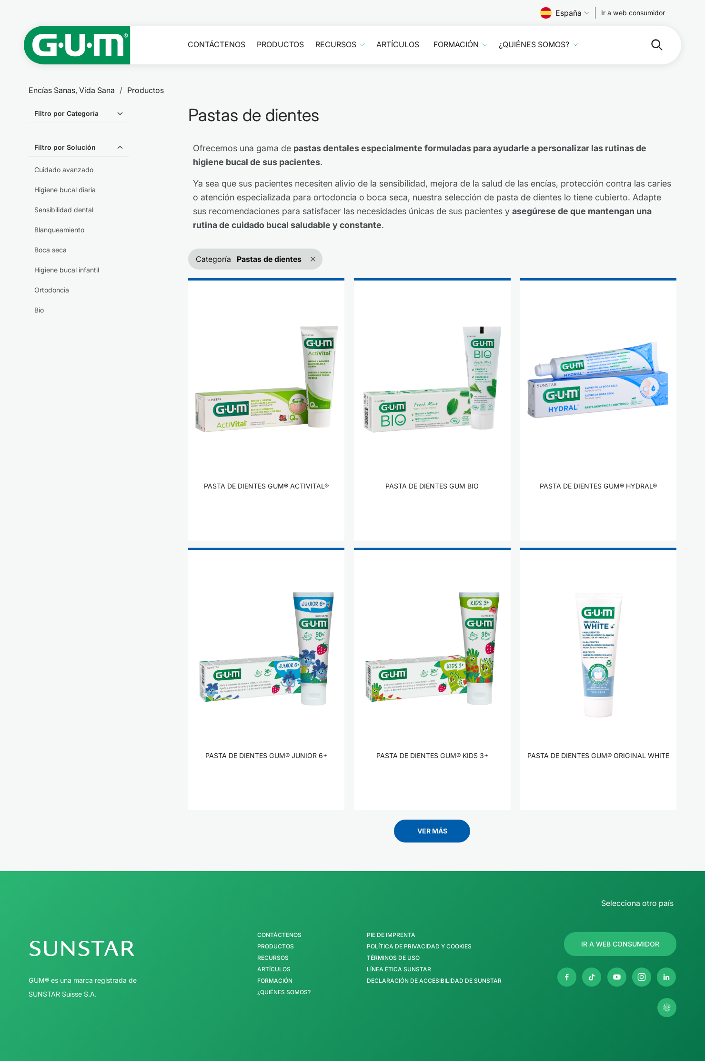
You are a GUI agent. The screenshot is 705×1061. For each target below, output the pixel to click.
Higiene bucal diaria (65, 190)
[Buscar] (649, 45)
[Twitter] (591, 977)
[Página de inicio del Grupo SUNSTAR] (110, 948)
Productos (280, 44)
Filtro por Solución (65, 147)
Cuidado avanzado (63, 170)
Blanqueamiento (59, 230)
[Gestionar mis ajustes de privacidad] (666, 1007)
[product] (266, 409)
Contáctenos (216, 44)
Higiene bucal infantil (66, 270)
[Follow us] (633, 13)
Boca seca (50, 250)
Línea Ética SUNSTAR (399, 969)
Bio (39, 310)
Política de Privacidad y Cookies (419, 946)
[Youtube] (616, 977)
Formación (456, 44)
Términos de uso (393, 958)
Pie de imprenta (391, 935)
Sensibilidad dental (63, 210)
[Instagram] (641, 977)
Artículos (397, 44)
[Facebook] (566, 977)
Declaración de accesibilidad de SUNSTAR (434, 981)
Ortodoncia (51, 290)
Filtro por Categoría (66, 113)
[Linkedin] (666, 977)
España (564, 13)
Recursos (335, 44)
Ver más (432, 831)
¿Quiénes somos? (534, 44)
